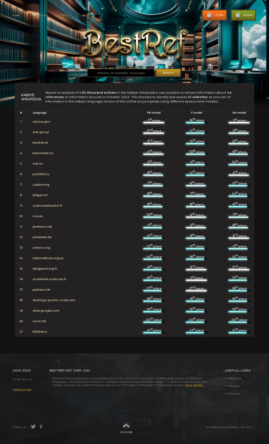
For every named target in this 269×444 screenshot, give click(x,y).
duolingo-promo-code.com (54, 300)
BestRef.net (61, 370)
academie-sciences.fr (49, 279)
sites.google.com (46, 311)
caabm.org (41, 185)
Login (214, 15)
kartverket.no (43, 153)
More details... (194, 385)
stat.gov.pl (41, 132)
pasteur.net (41, 290)
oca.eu (38, 216)
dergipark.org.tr (45, 269)
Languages (40, 15)
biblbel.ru (40, 332)
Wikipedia (233, 378)
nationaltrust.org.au (48, 258)
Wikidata (232, 386)
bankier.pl (40, 142)
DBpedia (232, 393)
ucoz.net (39, 321)
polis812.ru (41, 174)
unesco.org (41, 248)
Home (16, 15)
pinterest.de (42, 237)
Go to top (126, 426)
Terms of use (22, 389)
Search (168, 72)
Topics (64, 15)
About (86, 15)
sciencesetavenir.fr (47, 206)
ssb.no (38, 164)
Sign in (243, 15)
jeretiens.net (42, 227)
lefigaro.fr (40, 195)
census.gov (41, 121)
